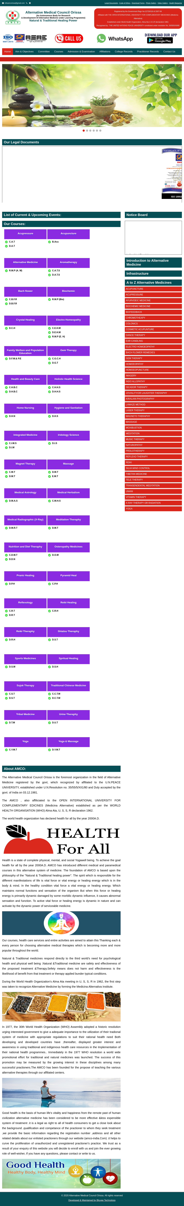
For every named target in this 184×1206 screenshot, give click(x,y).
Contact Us (169, 51)
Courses (58, 51)
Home (7, 51)
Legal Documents (111, 3)
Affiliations (104, 51)
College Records (124, 51)
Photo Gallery (151, 3)
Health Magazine (175, 3)
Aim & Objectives (24, 51)
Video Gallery (163, 3)
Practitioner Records (148, 51)
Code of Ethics (124, 3)
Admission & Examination (81, 51)
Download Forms (138, 3)
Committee (44, 51)
